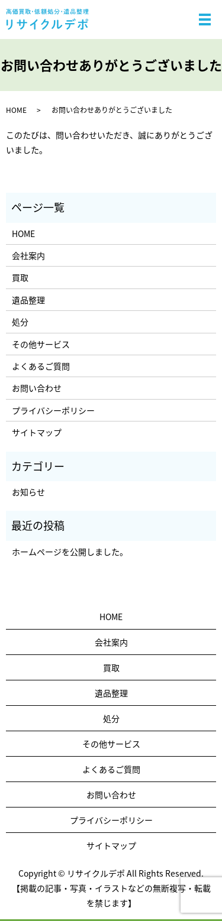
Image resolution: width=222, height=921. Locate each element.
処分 (20, 321)
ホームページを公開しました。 (70, 551)
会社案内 (28, 255)
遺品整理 (28, 300)
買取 (20, 277)
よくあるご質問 (41, 366)
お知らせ (28, 492)
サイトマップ (37, 432)
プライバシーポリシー (53, 410)
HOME (16, 110)
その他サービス (41, 344)
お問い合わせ (37, 388)
